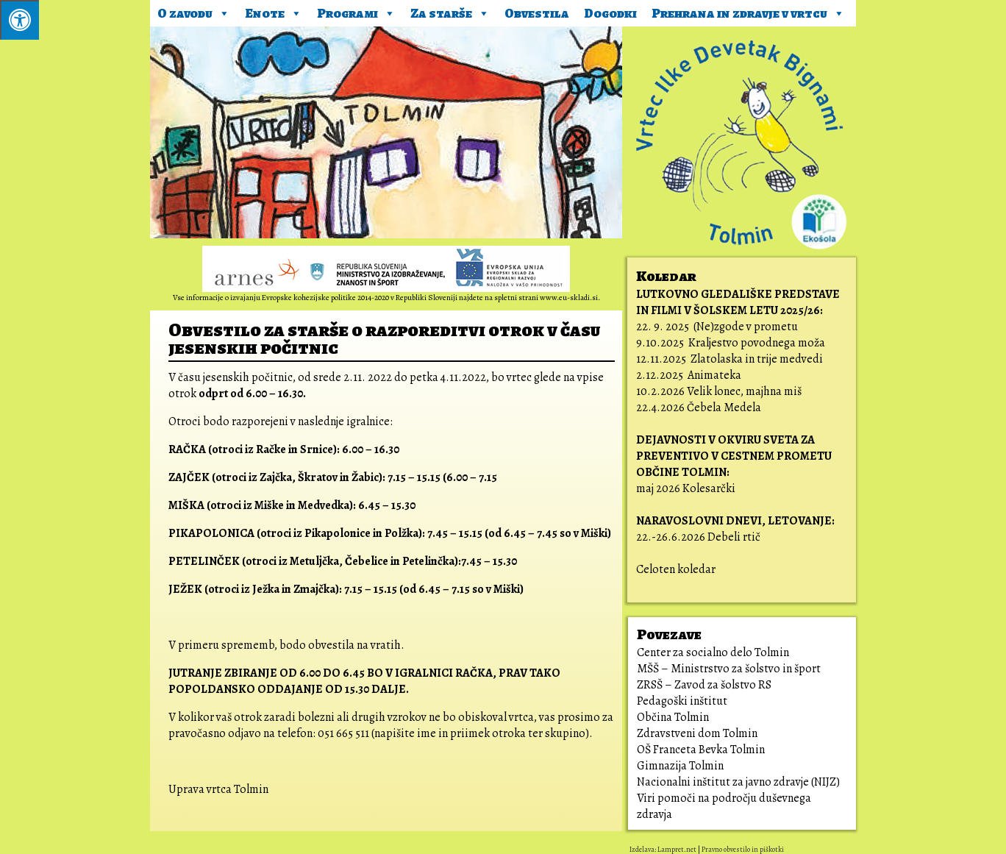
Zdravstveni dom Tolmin (697, 733)
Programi (356, 11)
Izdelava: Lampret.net (662, 849)
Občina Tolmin (673, 717)
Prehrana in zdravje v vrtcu (748, 11)
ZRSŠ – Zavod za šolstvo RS (704, 685)
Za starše (450, 11)
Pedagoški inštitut (682, 701)
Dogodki (610, 13)
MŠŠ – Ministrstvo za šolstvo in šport (729, 669)
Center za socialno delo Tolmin (713, 652)
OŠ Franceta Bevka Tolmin (701, 749)
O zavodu (193, 11)
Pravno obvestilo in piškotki (743, 849)
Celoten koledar (676, 569)
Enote (273, 11)
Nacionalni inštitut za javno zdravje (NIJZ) (738, 782)
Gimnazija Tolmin (680, 766)
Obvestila (536, 13)
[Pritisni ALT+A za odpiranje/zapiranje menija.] (19, 20)
